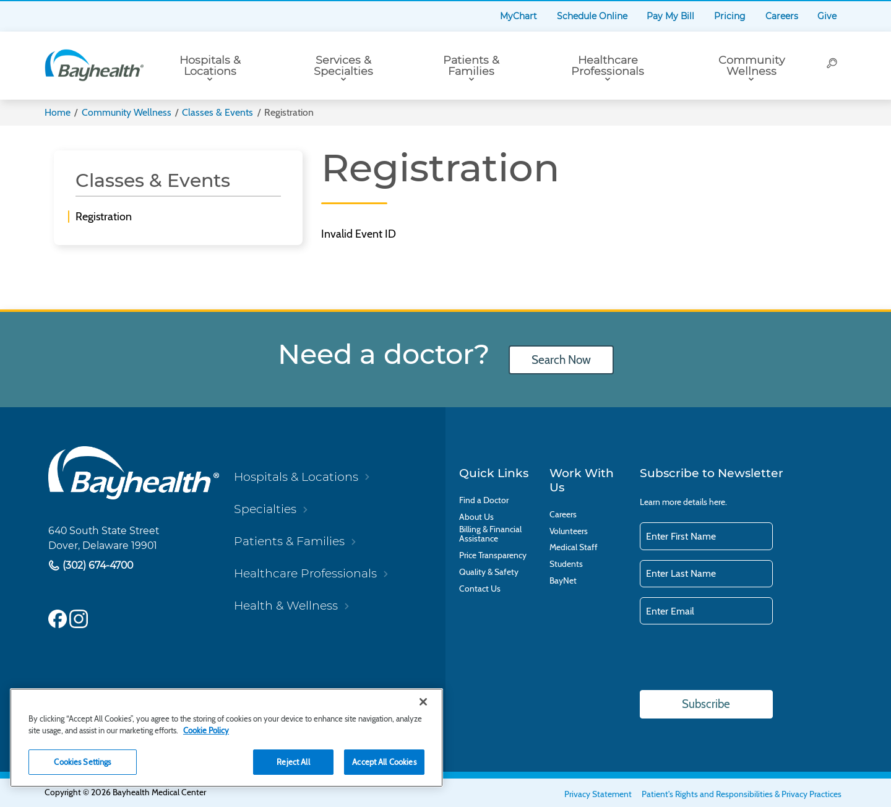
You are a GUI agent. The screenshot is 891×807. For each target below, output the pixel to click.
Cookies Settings (82, 762)
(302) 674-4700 (96, 566)
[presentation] (734, 658)
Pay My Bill (670, 16)
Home (58, 112)
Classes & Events (217, 112)
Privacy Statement (598, 794)
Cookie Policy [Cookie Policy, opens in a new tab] (206, 730)
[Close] (423, 701)
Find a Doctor (484, 500)
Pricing (730, 16)
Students (566, 564)
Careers (781, 16)
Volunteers (568, 531)
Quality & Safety (489, 572)
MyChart (518, 16)
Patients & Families (471, 65)
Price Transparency (493, 555)
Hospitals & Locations (210, 65)
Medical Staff (573, 547)
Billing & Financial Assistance (490, 534)
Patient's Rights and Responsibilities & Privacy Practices (742, 794)
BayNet (563, 580)
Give (827, 16)
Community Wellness (751, 65)
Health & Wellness (286, 605)
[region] (226, 737)
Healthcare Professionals (607, 65)
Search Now (561, 360)
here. (718, 501)
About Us (476, 517)
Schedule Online (592, 16)
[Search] (832, 66)
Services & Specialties (343, 65)
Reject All (293, 762)
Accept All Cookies (384, 762)
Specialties (265, 509)
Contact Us (480, 588)
